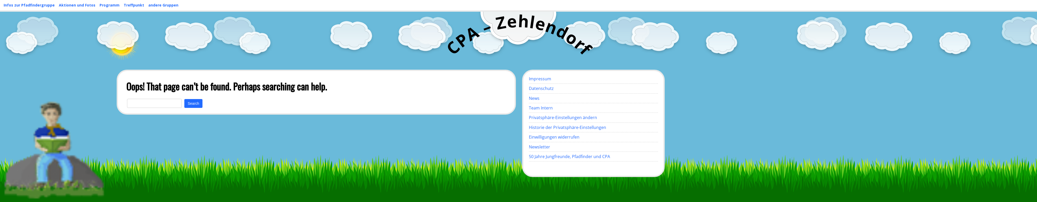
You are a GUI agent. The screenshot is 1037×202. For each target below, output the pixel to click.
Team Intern (541, 108)
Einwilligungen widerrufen (554, 137)
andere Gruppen (163, 5)
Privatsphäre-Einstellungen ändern (563, 117)
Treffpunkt (134, 5)
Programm (110, 5)
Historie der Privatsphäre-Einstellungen (567, 127)
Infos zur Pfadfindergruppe (29, 5)
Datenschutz (541, 88)
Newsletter (539, 147)
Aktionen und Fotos (77, 5)
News (534, 98)
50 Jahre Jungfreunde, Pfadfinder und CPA (569, 156)
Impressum (540, 79)
